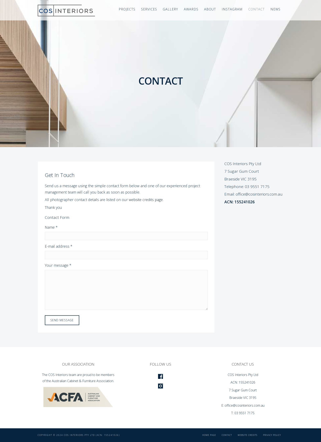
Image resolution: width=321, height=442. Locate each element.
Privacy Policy (272, 435)
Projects (127, 9)
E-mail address (58, 246)
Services (149, 9)
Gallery (170, 9)
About (210, 9)
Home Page (209, 435)
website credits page (146, 199)
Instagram (232, 9)
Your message (58, 265)
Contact (256, 9)
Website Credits (247, 435)
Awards (191, 9)
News (275, 9)
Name (51, 227)
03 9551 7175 (257, 186)
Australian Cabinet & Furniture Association (82, 381)
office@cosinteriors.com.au (259, 194)
